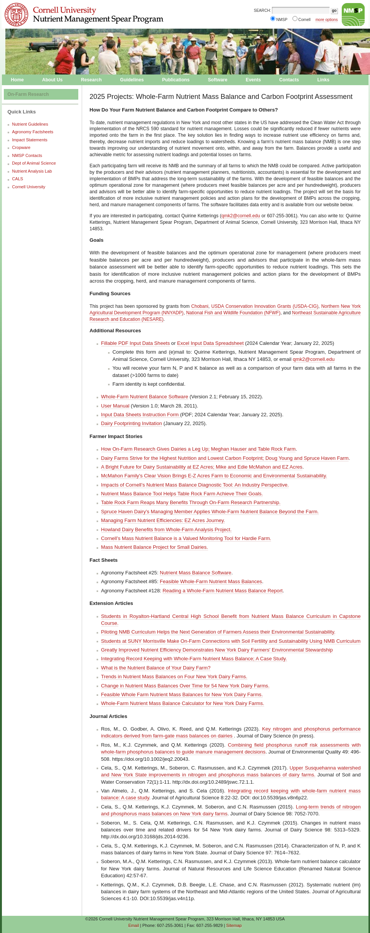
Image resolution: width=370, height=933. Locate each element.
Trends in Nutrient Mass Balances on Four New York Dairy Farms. (174, 676)
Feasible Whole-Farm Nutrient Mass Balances (211, 581)
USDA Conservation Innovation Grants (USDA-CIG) (264, 306)
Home (17, 79)
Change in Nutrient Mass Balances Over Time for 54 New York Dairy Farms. (185, 686)
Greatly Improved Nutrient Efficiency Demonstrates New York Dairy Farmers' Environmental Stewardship (217, 650)
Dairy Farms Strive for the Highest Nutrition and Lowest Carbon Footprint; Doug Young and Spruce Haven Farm (225, 458)
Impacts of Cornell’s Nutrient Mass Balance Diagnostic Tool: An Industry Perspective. (195, 485)
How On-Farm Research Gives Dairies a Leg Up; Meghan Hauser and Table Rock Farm (198, 449)
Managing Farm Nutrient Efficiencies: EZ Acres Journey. (163, 520)
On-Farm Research (28, 94)
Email (133, 925)
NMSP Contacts (27, 155)
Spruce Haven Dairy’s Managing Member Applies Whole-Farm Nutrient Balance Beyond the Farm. (210, 511)
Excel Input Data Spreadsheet (210, 343)
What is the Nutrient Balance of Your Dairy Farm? (156, 668)
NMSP (282, 20)
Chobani (199, 306)
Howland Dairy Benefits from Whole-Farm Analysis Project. (166, 529)
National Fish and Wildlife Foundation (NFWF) (233, 312)
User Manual (115, 406)
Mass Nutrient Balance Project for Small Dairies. (154, 547)
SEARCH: (262, 10)
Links (323, 79)
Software (217, 79)
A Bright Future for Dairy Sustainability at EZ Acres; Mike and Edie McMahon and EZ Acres (201, 467)
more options (326, 20)
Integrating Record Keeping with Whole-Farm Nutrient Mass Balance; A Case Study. (194, 658)
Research (91, 79)
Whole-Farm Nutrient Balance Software (144, 396)
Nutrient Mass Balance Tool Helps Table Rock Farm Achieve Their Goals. (182, 493)
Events (253, 79)
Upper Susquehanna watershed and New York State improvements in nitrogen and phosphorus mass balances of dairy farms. (231, 771)
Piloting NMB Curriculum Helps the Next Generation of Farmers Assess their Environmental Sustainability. (218, 632)
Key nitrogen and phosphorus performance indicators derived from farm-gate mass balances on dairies (231, 732)
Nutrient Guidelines (30, 124)
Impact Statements (30, 139)
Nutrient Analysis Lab (32, 171)
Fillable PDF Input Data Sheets (135, 343)
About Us (52, 79)
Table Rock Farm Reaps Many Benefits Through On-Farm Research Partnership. (191, 502)
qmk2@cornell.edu (240, 215)
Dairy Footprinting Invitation (131, 423)
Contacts (289, 79)
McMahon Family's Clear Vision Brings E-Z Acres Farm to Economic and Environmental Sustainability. (214, 476)
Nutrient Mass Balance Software (195, 573)
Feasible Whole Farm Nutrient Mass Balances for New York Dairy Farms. (182, 694)
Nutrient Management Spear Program (61, 22)
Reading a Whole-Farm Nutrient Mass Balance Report (223, 590)
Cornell (304, 20)
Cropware (21, 147)
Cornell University (61, 7)
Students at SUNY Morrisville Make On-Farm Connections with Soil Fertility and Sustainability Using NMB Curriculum (231, 641)
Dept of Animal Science (34, 163)
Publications (175, 79)
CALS (17, 178)
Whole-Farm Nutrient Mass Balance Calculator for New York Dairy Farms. (182, 703)
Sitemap (234, 925)
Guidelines (132, 79)
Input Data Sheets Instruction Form (140, 414)
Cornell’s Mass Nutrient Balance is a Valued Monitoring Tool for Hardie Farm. (186, 538)
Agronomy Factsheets (32, 131)
